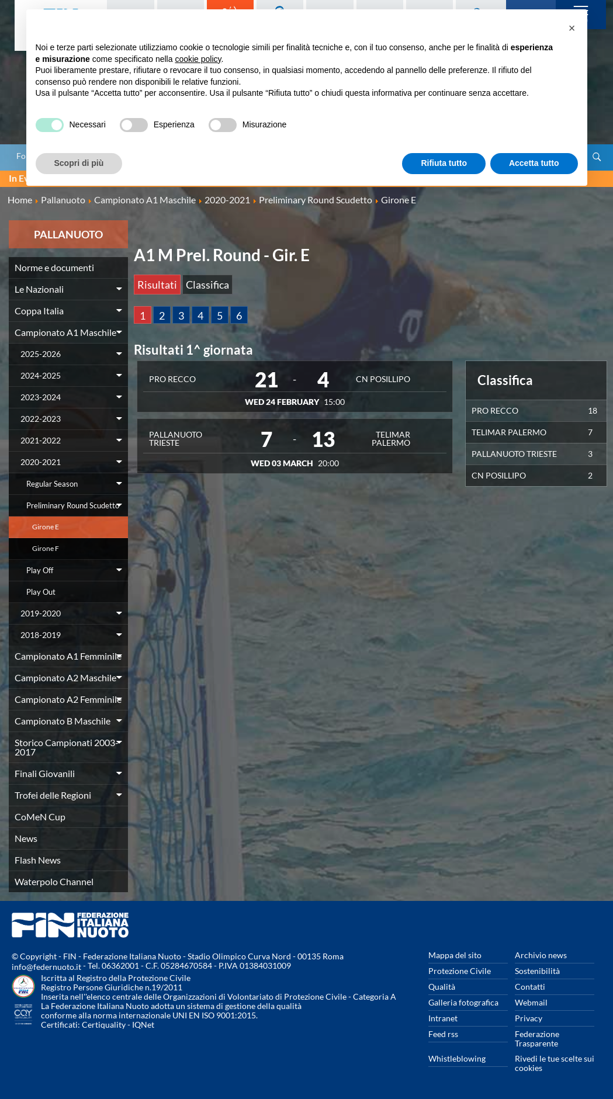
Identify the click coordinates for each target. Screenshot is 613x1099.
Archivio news (541, 955)
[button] (572, 28)
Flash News (38, 859)
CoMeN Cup (40, 816)
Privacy (528, 1018)
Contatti (530, 986)
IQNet (143, 1024)
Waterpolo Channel (54, 881)
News (26, 838)
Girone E (45, 526)
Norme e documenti (54, 267)
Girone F (45, 548)
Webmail (531, 1002)
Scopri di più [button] (79, 163)
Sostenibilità (537, 971)
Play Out (41, 592)
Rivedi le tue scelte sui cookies (554, 1063)
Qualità (441, 986)
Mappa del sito (455, 955)
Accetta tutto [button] (534, 163)
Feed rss (443, 1034)
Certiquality (104, 1024)
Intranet (443, 1018)
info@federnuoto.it (46, 967)
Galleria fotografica (463, 1002)
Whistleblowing (457, 1058)
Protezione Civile (459, 971)
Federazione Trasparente (537, 1038)
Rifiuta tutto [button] (444, 163)
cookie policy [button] (198, 59)
